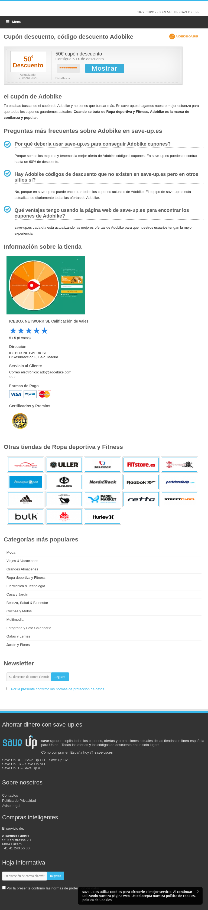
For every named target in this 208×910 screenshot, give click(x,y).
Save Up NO (35, 764)
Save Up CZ (58, 760)
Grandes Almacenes (22, 569)
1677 (140, 12)
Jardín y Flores (18, 645)
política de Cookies (97, 900)
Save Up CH (35, 760)
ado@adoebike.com (55, 372)
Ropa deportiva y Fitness (26, 578)
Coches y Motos (19, 611)
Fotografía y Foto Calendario (28, 628)
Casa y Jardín (17, 594)
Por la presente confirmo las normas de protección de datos (57, 689)
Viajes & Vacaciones (22, 561)
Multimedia (15, 619)
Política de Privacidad (19, 801)
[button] (198, 891)
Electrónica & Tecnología (25, 586)
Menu (13, 22)
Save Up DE (12, 760)
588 (170, 12)
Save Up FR (11, 764)
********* (68, 68)
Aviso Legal (11, 806)
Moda (10, 552)
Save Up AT (33, 768)
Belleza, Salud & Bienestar (27, 603)
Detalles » (63, 78)
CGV (12, 376)
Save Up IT (11, 768)
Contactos (10, 795)
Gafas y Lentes (18, 636)
